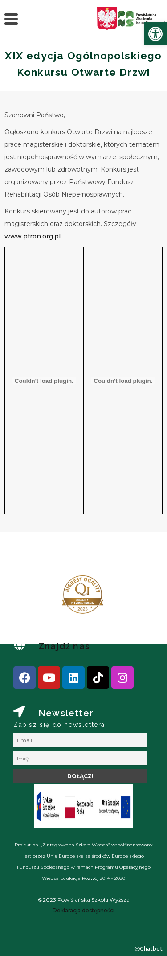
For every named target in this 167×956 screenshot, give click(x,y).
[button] (148, 949)
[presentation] (35, 598)
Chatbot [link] (151, 949)
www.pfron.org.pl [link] (33, 236)
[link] (155, 33)
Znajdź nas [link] (64, 646)
